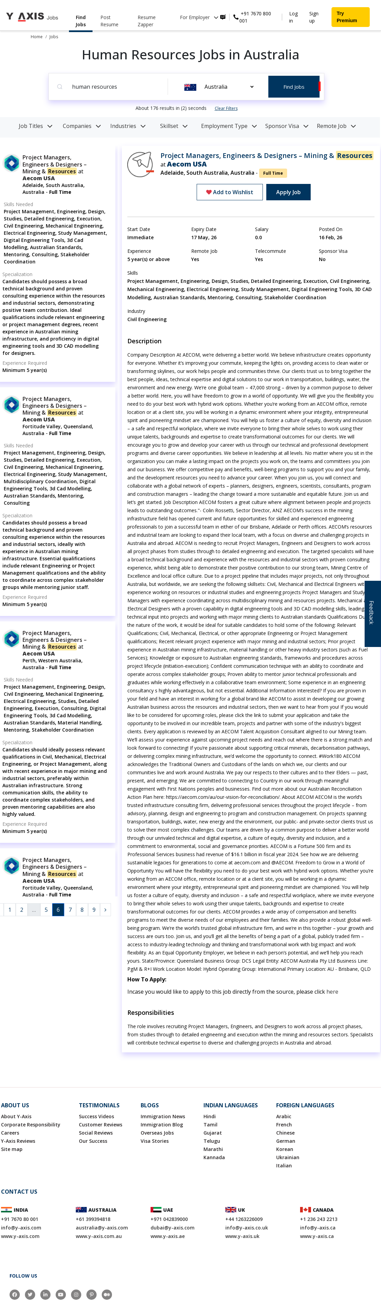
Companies (82, 126)
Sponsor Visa (287, 126)
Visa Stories (155, 1141)
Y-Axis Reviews (18, 1141)
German (285, 1141)
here (332, 991)
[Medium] (107, 1295)
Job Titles (36, 126)
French (284, 1124)
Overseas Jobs (157, 1132)
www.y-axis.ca (317, 1236)
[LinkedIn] (45, 1295)
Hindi (209, 1116)
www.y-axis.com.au (99, 1236)
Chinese (285, 1132)
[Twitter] (30, 1295)
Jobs (54, 37)
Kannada (214, 1157)
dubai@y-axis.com (173, 1227)
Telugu (211, 1141)
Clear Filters (226, 108)
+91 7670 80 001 (19, 1219)
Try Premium (347, 17)
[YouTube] (61, 1295)
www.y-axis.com (20, 1236)
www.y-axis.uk (242, 1236)
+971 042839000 (169, 1219)
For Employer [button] (199, 17)
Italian (284, 1165)
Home (37, 37)
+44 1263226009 (244, 1219)
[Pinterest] (91, 1295)
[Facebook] (15, 1295)
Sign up (314, 17)
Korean (284, 1149)
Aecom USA (39, 178)
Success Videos (96, 1116)
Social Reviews (96, 1132)
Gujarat (212, 1132)
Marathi (213, 1149)
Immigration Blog (162, 1124)
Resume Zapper (147, 21)
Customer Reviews (100, 1124)
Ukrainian (287, 1157)
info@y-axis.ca (318, 1227)
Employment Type (229, 126)
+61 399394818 (93, 1219)
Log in (293, 17)
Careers (10, 1132)
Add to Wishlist (229, 192)
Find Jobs (80, 21)
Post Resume (109, 21)
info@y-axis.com (21, 1227)
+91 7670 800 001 (255, 17)
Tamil (210, 1124)
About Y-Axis (16, 1116)
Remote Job (336, 126)
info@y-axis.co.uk (246, 1227)
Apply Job (288, 192)
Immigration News (163, 1116)
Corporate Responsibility (30, 1124)
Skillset (174, 126)
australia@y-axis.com (102, 1227)
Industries (128, 126)
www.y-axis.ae (168, 1236)
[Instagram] (76, 1295)
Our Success (93, 1141)
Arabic (283, 1116)
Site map (12, 1149)
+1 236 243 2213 (318, 1219)
